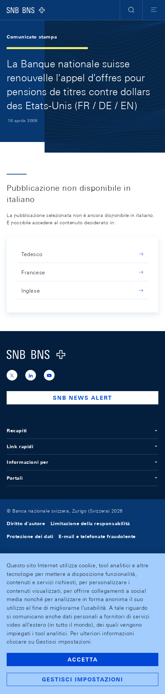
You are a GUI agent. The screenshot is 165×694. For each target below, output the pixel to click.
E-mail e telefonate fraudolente (97, 536)
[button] (131, 10)
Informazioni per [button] (82, 462)
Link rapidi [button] (82, 446)
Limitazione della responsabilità (90, 523)
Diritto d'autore (26, 523)
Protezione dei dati (30, 536)
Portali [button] (82, 478)
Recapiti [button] (82, 430)
